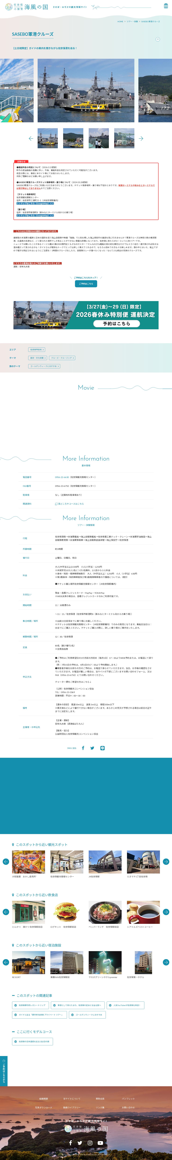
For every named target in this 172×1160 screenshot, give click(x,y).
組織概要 (43, 1098)
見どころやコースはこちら (69, 503)
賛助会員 (100, 1098)
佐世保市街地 (36, 349)
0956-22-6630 (62, 477)
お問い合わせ (128, 1107)
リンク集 (100, 1107)
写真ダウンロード (43, 1107)
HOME (120, 21)
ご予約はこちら (86, 283)
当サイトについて (71, 1098)
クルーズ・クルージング (61, 358)
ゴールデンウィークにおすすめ (43, 366)
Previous (31, 138)
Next (141, 138)
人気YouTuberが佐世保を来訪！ (125, 1005)
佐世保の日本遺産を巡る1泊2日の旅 (31, 1041)
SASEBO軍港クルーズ (150, 21)
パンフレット (128, 1098)
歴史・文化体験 (37, 358)
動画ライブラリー (71, 1107)
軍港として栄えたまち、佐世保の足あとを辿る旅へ (77, 1005)
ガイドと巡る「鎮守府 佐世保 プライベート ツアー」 (38, 1015)
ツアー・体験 (132, 21)
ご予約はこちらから (4, 1071)
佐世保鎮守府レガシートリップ (29, 1005)
